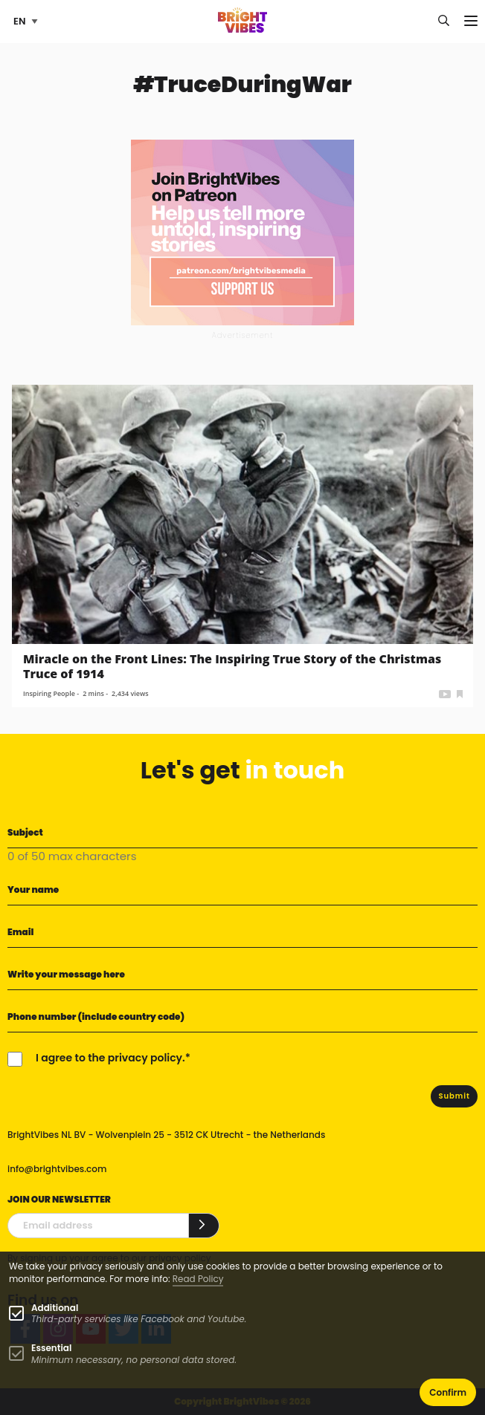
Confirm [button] (447, 1392)
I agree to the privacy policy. (110, 1057)
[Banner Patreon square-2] (242, 231)
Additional (54, 1307)
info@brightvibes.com (56, 1168)
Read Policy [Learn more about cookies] (198, 1278)
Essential (51, 1347)
